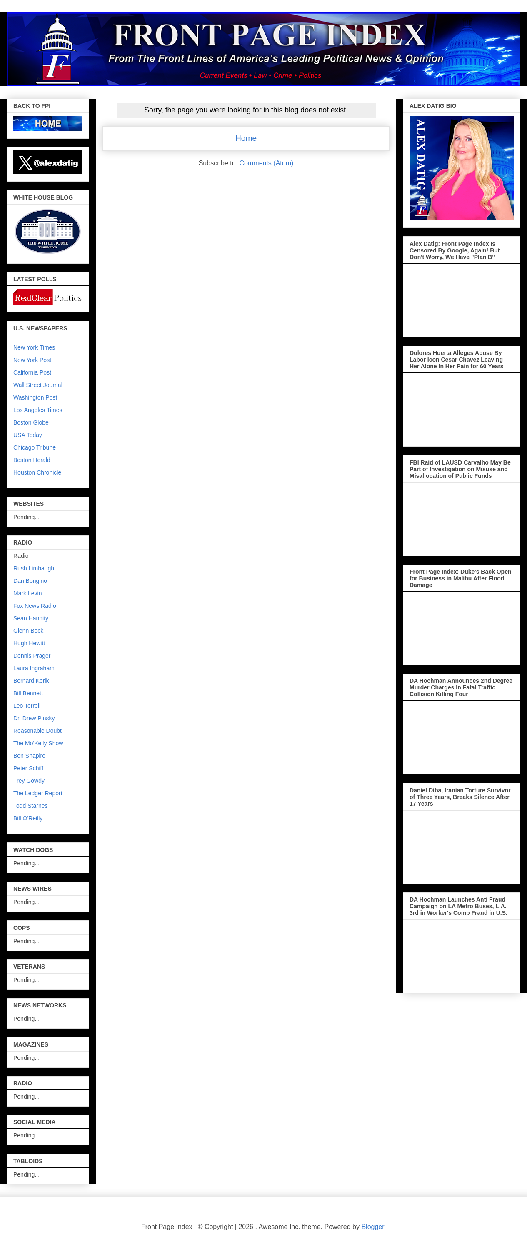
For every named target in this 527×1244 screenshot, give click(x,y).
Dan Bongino (30, 580)
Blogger (372, 1226)
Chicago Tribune (34, 447)
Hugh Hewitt (29, 643)
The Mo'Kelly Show (38, 743)
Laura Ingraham (34, 668)
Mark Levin (27, 593)
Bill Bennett (28, 693)
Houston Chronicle (37, 472)
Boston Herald (31, 460)
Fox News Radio (34, 605)
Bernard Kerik (31, 680)
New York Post (32, 360)
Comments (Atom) (267, 163)
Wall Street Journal (37, 385)
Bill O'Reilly (27, 818)
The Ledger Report (37, 793)
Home (246, 138)
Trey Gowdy (29, 780)
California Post (32, 372)
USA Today (27, 435)
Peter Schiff (28, 768)
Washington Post (35, 397)
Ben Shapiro (29, 755)
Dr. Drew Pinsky (34, 718)
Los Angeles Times (37, 410)
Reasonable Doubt (37, 730)
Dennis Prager (32, 655)
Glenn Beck (28, 630)
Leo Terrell (26, 705)
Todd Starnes (30, 805)
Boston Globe (31, 422)
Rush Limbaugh (33, 568)
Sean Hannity (30, 618)
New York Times (34, 347)
